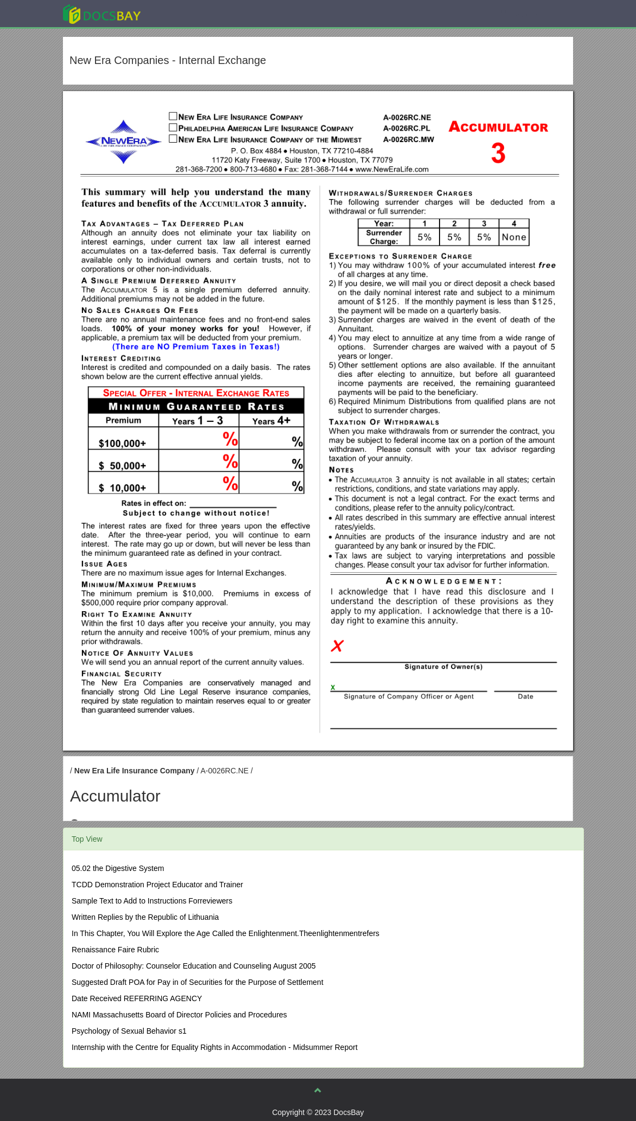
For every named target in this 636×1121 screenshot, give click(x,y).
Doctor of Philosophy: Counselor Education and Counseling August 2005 (194, 966)
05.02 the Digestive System (118, 868)
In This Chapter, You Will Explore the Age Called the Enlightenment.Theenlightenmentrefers (225, 933)
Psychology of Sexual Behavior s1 (129, 1031)
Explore (183, 13)
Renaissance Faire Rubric (115, 949)
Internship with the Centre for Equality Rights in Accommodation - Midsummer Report (215, 1047)
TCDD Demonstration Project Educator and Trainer (157, 884)
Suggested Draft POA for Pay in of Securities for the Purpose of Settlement (197, 982)
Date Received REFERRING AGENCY (137, 998)
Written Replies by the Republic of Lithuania (145, 917)
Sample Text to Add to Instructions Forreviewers (152, 900)
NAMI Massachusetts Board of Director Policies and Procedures (179, 1014)
